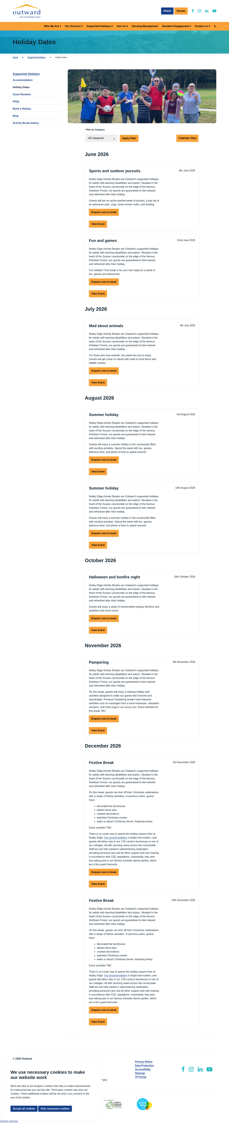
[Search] (215, 26)
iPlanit (167, 11)
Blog (15, 115)
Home (15, 57)
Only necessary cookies (55, 1108)
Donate (181, 11)
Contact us (201, 26)
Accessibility (143, 1069)
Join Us (121, 26)
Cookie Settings (9, 1121)
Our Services (73, 26)
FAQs (16, 101)
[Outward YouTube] (214, 11)
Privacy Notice (144, 1061)
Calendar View (187, 138)
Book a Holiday (22, 108)
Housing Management (145, 26)
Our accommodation (115, 837)
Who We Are (51, 26)
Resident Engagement (175, 26)
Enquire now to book (103, 212)
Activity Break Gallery (26, 123)
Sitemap (140, 1073)
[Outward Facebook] (193, 11)
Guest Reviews (22, 94)
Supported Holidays (99, 26)
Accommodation (23, 80)
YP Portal (140, 1077)
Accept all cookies (24, 1108)
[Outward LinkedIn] (206, 11)
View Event (98, 224)
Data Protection (144, 1065)
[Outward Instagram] (199, 11)
